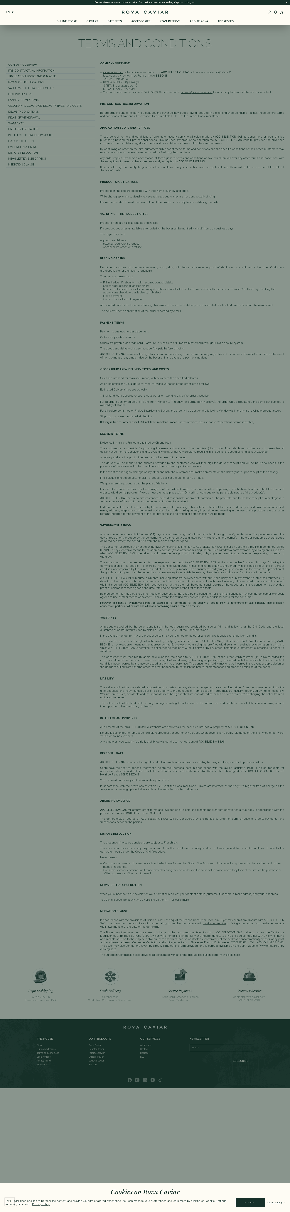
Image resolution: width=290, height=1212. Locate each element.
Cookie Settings (276, 1202)
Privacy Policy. (41, 1204)
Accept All (250, 1202)
